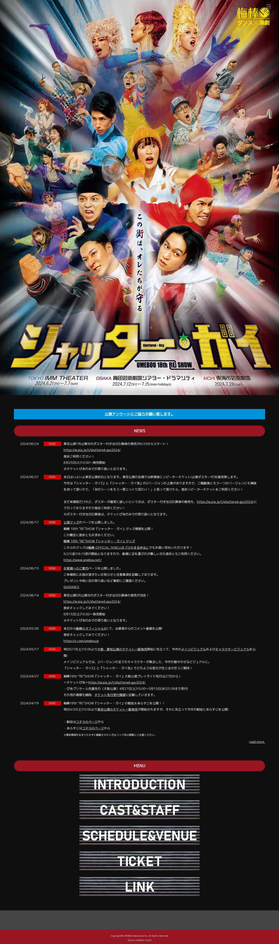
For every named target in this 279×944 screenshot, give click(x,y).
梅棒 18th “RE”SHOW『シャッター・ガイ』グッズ (99, 540)
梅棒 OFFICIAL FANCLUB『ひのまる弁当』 (119, 547)
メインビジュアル (193, 648)
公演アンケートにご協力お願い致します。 (140, 414)
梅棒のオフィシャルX (91, 627)
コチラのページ (87, 720)
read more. (257, 739)
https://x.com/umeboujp (81, 639)
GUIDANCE (71, 586)
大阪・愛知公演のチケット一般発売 (122, 648)
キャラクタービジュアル (232, 648)
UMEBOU (127, 933)
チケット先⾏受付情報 (110, 693)
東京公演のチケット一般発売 (117, 707)
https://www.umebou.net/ (83, 559)
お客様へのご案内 (76, 567)
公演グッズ (71, 522)
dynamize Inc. (141, 933)
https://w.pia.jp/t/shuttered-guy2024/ (92, 450)
